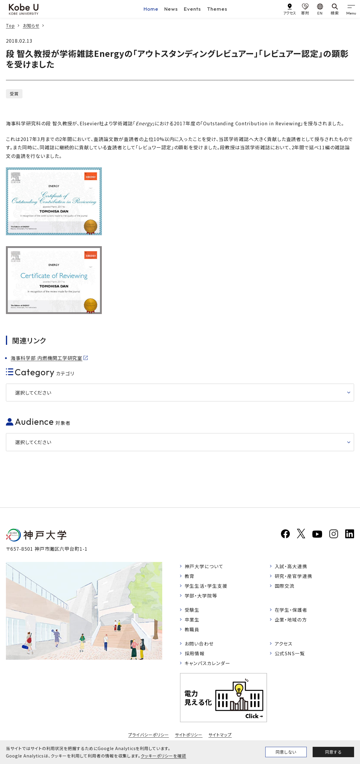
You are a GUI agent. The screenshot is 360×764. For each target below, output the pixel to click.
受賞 (14, 94)
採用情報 (195, 655)
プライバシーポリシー (148, 737)
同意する (333, 752)
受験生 (192, 610)
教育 (190, 576)
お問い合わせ (199, 645)
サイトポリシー (189, 737)
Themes (217, 9)
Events (192, 9)
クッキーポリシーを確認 (163, 756)
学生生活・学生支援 (206, 586)
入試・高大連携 (291, 566)
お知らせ (31, 25)
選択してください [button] (33, 392)
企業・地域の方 (291, 620)
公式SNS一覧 (290, 655)
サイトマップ (220, 737)
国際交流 (285, 586)
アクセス (284, 645)
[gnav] (351, 9)
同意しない (286, 752)
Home (151, 9)
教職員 (192, 630)
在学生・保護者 (291, 610)
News (171, 9)
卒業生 (192, 620)
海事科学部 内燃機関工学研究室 (46, 357)
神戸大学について (204, 566)
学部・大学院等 (201, 596)
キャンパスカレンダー (208, 665)
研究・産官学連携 (294, 576)
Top (10, 25)
